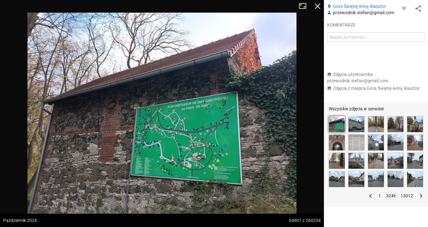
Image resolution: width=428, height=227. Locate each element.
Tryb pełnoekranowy (305, 6)
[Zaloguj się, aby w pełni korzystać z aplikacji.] (404, 8)
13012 (407, 195)
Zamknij (317, 6)
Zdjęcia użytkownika (357, 77)
